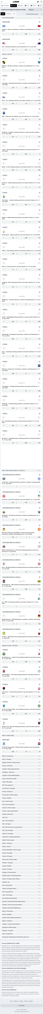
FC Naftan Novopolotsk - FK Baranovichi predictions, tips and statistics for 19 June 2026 (21, 748)
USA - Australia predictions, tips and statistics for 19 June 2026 (19, 46)
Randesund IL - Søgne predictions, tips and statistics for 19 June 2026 (21, 234)
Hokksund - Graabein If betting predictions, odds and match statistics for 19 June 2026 (20, 133)
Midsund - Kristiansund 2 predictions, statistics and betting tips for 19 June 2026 (21, 369)
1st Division (5, 649)
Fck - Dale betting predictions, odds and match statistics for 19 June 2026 (20, 421)
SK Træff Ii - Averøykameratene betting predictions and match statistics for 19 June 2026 (21, 439)
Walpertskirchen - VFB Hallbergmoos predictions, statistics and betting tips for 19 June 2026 (21, 620)
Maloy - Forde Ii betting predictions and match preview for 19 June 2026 (21, 167)
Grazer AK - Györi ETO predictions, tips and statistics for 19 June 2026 (21, 499)
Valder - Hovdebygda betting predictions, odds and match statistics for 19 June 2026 (21, 317)
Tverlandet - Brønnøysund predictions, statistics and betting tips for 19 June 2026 (21, 84)
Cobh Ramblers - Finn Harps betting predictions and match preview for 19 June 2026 (21, 675)
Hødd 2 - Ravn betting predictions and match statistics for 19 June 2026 (21, 250)
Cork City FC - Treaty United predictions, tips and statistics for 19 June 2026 (21, 692)
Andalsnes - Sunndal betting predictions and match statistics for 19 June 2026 (20, 404)
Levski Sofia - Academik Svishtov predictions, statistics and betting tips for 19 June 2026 (21, 483)
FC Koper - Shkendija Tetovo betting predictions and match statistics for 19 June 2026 (21, 637)
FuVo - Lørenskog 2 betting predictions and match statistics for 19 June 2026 (21, 352)
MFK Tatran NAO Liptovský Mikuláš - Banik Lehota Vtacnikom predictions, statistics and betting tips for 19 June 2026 (18, 533)
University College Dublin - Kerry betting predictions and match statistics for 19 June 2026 (21, 710)
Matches (21, 1001)
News (11, 1001)
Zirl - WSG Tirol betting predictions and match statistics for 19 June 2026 (20, 602)
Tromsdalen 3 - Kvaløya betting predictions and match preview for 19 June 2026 (20, 387)
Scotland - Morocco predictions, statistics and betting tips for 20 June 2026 (21, 30)
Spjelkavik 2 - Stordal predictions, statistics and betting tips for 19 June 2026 (21, 300)
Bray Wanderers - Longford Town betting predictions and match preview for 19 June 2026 (21, 658)
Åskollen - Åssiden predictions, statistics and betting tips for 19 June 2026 (20, 66)
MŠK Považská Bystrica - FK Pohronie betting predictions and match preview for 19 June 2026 (20, 550)
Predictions (16, 1001)
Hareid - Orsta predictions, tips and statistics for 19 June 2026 (19, 266)
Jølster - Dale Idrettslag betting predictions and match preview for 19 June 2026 (20, 150)
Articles (26, 1001)
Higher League (6, 739)
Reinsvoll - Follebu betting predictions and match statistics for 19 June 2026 (21, 183)
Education (31, 1001)
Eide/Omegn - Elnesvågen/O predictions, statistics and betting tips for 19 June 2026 (21, 335)
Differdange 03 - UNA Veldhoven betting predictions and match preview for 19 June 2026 (21, 585)
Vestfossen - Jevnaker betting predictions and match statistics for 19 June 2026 (21, 200)
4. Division (5, 58)
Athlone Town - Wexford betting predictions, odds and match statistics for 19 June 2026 (21, 727)
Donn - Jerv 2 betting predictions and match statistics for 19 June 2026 (21, 100)
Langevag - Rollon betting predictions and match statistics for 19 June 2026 (21, 283)
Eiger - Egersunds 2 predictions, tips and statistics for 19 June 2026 (20, 116)
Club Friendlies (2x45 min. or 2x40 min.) (11, 474)
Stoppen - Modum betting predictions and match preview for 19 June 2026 (20, 218)
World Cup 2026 (6, 22)
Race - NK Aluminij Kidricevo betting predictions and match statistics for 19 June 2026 (21, 568)
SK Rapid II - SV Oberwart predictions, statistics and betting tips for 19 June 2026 (21, 516)
